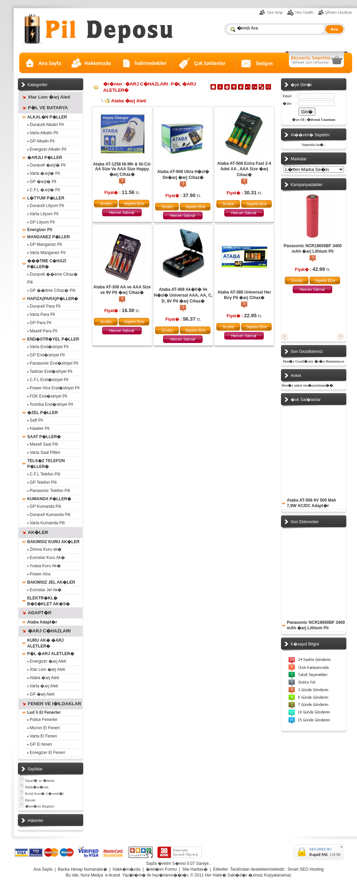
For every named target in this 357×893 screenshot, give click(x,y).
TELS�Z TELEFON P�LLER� (46, 463)
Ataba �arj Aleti (43, 677)
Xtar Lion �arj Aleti (45, 97)
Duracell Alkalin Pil (45, 124)
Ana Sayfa (42, 869)
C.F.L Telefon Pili (43, 474)
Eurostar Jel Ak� (44, 589)
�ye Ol (298, 120)
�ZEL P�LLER (42, 412)
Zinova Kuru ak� (44, 549)
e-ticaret (112, 875)
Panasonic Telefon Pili (48, 490)
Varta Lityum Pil (42, 213)
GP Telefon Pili (42, 482)
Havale (27, 800)
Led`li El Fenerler (44, 712)
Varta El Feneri (42, 736)
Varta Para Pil (41, 314)
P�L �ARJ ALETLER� (50, 653)
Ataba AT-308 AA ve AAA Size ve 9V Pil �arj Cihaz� (122, 290)
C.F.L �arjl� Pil (43, 189)
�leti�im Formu (161, 869)
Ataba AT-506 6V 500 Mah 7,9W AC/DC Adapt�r (311, 509)
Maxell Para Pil (42, 331)
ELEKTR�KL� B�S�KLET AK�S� (48, 601)
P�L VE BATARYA (44, 107)
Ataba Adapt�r (42, 622)
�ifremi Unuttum (321, 120)
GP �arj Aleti (40, 694)
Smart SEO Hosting (306, 869)
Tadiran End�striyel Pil (49, 371)
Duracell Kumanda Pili (48, 514)
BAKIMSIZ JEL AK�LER (51, 582)
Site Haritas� (195, 869)
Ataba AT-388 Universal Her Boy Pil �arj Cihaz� (244, 295)
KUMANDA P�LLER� (49, 498)
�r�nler (112, 84)
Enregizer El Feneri (46, 752)
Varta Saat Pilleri (43, 452)
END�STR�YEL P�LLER (53, 339)
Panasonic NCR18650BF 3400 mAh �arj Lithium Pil (313, 248)
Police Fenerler (42, 719)
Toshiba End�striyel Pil (50, 404)
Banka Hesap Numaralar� (82, 869)
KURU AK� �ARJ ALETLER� (45, 643)
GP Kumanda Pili (44, 506)
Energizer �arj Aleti (46, 661)
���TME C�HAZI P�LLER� (46, 264)
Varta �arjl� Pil (43, 173)
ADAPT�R (36, 612)
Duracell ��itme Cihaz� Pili (52, 278)
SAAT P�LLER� (44, 436)
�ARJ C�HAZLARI (45, 631)
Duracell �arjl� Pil (46, 165)
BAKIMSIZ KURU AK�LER (53, 541)
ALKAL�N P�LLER (47, 117)
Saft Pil (35, 420)
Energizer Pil (39, 229)
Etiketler (220, 869)
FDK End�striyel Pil (47, 396)
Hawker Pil (38, 428)
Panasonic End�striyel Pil (52, 363)
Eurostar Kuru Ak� (46, 557)
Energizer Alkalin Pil (46, 149)
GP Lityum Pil (41, 222)
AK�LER (34, 532)
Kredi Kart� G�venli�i (41, 793)
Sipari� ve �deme (37, 780)
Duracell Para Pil (44, 306)
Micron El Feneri (43, 727)
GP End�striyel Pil (46, 355)
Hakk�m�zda (33, 787)
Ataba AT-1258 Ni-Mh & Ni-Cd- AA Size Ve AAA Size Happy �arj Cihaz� (122, 169)
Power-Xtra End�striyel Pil (53, 388)
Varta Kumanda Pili (46, 522)
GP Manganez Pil (44, 244)
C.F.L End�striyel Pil (47, 379)
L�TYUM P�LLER (45, 198)
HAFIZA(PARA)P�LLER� (52, 298)
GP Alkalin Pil (40, 141)
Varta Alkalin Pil (42, 132)
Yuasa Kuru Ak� (44, 565)
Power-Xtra (38, 574)
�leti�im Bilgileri (36, 806)
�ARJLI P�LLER (44, 157)
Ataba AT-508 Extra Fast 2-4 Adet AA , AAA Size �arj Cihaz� (244, 169)
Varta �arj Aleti (42, 686)
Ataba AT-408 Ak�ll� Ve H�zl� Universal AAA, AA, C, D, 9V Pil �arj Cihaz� (183, 295)
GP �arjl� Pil (41, 181)
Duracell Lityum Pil (45, 205)
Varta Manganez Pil (46, 252)
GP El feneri (39, 744)
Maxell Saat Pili (42, 444)
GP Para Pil (39, 322)
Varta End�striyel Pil (47, 346)
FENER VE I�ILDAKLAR (50, 703)
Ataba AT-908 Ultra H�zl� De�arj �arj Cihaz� (183, 174)
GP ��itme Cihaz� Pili (51, 290)
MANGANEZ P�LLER (48, 236)
